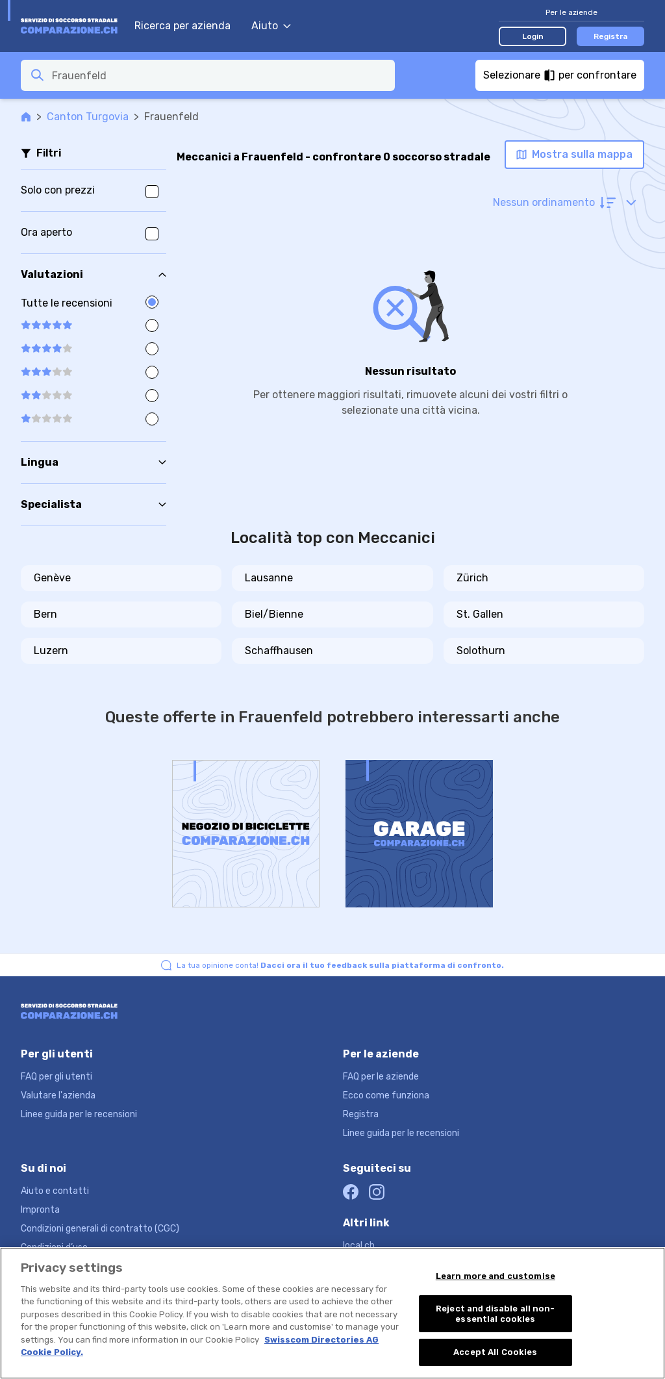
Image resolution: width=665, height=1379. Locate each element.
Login (533, 36)
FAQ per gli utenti (56, 1076)
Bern (45, 614)
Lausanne (269, 578)
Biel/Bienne (274, 614)
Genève (52, 578)
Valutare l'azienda (58, 1095)
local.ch (359, 1245)
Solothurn (481, 650)
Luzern (51, 650)
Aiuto (271, 25)
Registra (610, 36)
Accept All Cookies (495, 1352)
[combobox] (219, 75)
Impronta (40, 1209)
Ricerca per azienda (182, 25)
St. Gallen (480, 614)
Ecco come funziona (386, 1095)
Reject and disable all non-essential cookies (495, 1314)
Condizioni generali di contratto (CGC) (100, 1228)
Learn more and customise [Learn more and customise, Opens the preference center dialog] (495, 1276)
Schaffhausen (279, 650)
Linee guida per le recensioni (79, 1114)
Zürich (472, 578)
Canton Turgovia (88, 116)
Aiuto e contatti (55, 1190)
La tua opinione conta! (340, 965)
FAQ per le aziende (381, 1076)
